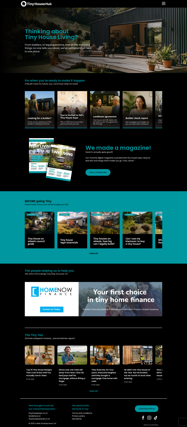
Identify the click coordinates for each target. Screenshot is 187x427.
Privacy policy (78, 416)
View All (93, 253)
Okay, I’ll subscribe (98, 172)
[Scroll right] (159, 110)
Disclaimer (77, 418)
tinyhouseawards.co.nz (39, 418)
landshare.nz (35, 416)
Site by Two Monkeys (151, 425)
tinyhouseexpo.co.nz (38, 413)
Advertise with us (147, 408)
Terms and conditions (82, 413)
